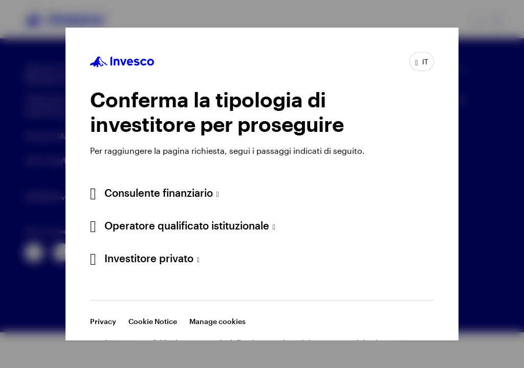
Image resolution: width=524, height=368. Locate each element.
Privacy (103, 321)
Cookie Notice (152, 321)
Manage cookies (217, 321)
